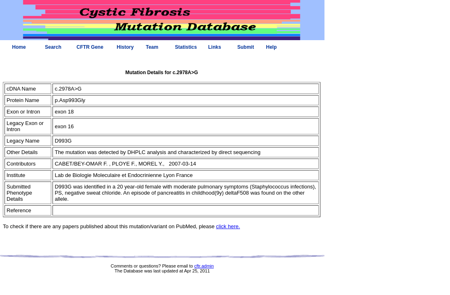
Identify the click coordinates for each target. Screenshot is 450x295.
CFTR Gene (90, 47)
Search (53, 47)
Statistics (186, 47)
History (125, 47)
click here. (228, 226)
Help (271, 47)
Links (214, 47)
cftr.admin (204, 265)
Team (152, 47)
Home (19, 47)
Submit (246, 47)
